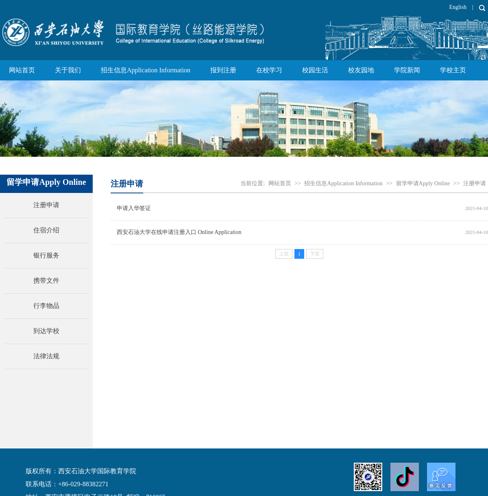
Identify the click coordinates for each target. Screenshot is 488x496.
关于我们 (68, 70)
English (457, 7)
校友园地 (361, 70)
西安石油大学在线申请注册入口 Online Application (179, 232)
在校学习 (269, 70)
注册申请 (474, 183)
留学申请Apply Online (423, 183)
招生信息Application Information (145, 70)
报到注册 (223, 70)
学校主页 (453, 70)
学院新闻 (407, 70)
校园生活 (315, 70)
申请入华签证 (134, 208)
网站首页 (22, 70)
